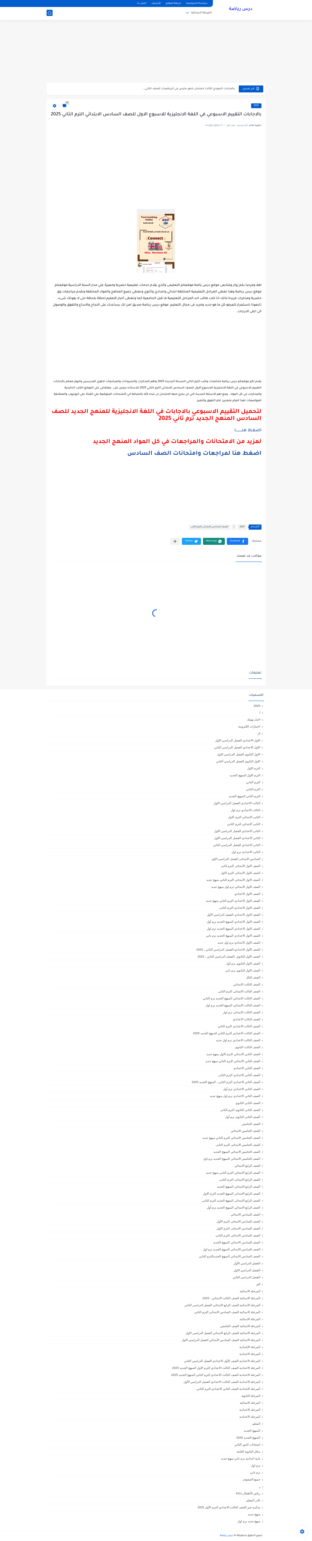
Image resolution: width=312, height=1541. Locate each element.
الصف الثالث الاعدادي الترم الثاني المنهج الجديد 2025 (226, 1033)
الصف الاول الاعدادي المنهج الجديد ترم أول (233, 921)
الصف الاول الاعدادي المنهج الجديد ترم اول (233, 928)
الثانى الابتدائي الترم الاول (244, 817)
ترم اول (255, 1465)
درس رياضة (240, 9)
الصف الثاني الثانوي (247, 1103)
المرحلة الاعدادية (249, 1354)
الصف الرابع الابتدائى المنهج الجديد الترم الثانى (231, 1200)
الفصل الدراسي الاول (247, 1270)
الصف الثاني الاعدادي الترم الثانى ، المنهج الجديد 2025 (226, 1082)
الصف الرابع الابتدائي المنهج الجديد (238, 1186)
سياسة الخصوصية (196, 3)
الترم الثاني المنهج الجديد (244, 796)
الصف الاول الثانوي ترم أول (243, 963)
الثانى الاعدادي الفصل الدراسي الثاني (236, 845)
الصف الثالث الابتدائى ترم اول (241, 1012)
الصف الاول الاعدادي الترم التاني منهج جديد (233, 900)
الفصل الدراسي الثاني (246, 1277)
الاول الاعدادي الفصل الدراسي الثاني (237, 747)
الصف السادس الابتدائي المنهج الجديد (236, 1242)
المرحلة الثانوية (250, 1395)
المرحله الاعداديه (249, 1416)
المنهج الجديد (252, 1430)
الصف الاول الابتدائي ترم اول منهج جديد (235, 886)
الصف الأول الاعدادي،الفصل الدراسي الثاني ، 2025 (228, 949)
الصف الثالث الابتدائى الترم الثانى (239, 991)
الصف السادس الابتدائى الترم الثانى (209, 527)
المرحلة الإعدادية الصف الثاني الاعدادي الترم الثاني (228, 1388)
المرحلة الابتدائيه (250, 1319)
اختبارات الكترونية (249, 726)
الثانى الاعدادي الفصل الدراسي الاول (237, 831)
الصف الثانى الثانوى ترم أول (242, 1116)
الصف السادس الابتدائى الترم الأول (238, 1221)
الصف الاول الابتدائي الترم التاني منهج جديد (233, 879)
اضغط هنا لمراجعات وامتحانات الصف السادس (194, 454)
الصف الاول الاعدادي (247, 893)
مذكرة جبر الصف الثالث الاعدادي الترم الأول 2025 (228, 1507)
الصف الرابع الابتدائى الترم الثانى (239, 1179)
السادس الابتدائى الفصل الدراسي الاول (235, 859)
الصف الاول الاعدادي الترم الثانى (239, 907)
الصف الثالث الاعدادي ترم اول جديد (238, 1040)
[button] (237, 541)
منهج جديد (254, 1514)
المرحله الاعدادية (249, 1409)
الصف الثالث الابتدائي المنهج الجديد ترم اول (233, 1005)
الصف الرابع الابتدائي (247, 1165)
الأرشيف (156, 3)
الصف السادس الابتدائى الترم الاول (238, 1228)
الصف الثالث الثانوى (247, 1047)
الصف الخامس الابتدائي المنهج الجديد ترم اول (231, 1158)
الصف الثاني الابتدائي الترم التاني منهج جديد (232, 1061)
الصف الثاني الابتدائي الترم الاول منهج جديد (233, 1054)
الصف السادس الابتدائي (245, 1214)
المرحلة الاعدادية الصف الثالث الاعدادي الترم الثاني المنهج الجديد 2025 (215, 1374)
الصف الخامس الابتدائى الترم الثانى (238, 1144)
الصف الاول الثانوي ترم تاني (242, 970)
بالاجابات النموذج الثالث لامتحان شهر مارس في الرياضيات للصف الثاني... (188, 88)
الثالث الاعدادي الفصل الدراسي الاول (237, 803)
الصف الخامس (251, 1123)
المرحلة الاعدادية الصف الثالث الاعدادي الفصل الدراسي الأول (221, 1381)
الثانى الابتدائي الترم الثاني (243, 824)
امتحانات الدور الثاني (247, 1444)
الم (258, 1284)
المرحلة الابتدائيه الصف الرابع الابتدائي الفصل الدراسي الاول (222, 1333)
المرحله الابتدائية (250, 1402)
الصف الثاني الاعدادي (246, 1068)
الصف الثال (253, 977)
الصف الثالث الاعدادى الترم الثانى (239, 1026)
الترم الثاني (253, 789)
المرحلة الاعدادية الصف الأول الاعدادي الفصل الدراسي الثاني (222, 1361)
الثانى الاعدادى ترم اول (245, 852)
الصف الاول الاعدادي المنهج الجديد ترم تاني (233, 935)
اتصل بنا (141, 3)
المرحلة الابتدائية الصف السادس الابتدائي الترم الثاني (227, 1312)
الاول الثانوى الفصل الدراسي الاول (238, 754)
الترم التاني (253, 782)
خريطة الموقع (173, 3)
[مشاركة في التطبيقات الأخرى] (175, 541)
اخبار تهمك (253, 719)
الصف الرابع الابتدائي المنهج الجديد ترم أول (233, 1207)
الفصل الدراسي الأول (247, 1263)
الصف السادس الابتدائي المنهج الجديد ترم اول (231, 1249)
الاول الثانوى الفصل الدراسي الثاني (238, 761)
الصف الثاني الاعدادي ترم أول (241, 1089)
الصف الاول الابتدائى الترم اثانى (240, 866)
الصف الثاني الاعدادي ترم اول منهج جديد (235, 1096)
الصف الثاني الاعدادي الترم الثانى (239, 1075)
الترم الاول (253, 768)
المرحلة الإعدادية (249, 1347)
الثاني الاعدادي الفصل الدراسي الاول (237, 838)
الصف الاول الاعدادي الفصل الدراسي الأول (233, 914)
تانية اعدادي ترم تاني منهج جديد (240, 1458)
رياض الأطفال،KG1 (248, 1493)
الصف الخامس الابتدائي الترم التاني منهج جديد (231, 1137)
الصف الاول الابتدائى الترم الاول (240, 872)
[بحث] (50, 13)
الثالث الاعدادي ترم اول (245, 810)
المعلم (256, 1423)
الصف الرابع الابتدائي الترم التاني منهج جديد (233, 1172)
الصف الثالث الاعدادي (246, 1019)
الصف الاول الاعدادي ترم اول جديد (238, 942)
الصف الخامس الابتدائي (245, 1130)
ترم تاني (255, 1472)
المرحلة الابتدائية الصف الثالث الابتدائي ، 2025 (231, 1298)
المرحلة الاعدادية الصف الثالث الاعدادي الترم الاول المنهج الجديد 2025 (216, 1367)
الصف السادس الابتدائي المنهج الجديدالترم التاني (229, 1256)
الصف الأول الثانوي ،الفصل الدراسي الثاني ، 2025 (228, 956)
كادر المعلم (253, 1500)
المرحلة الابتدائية (201, 13)
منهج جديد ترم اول (248, 1521)
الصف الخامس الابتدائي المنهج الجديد (236, 1151)
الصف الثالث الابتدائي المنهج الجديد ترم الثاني (231, 998)
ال (258, 733)
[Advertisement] (156, 52)
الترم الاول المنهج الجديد (245, 775)
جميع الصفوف (251, 1479)
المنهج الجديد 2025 (248, 1437)
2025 (256, 105)
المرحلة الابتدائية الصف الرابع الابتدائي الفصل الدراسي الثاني (222, 1305)
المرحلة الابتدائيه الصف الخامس (240, 1326)
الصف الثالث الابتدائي (246, 984)
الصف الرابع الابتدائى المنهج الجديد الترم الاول (231, 1193)
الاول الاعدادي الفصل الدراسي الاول (237, 740)
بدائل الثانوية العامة (248, 1451)
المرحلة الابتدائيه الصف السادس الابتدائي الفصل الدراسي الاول (221, 1340)
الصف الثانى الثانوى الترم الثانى (240, 1110)
